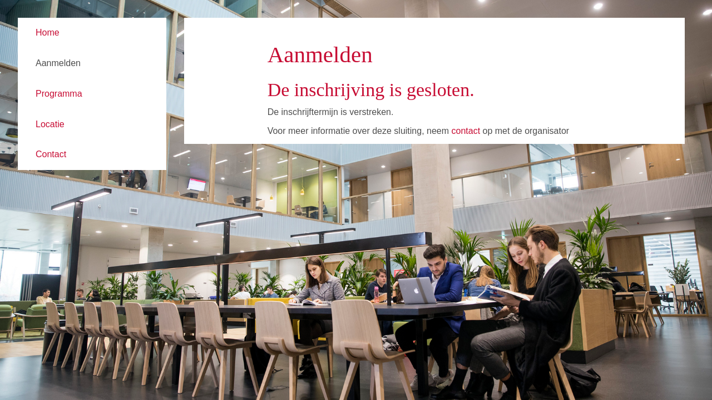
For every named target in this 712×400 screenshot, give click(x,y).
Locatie (50, 124)
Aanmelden (58, 63)
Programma (59, 93)
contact (465, 131)
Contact (51, 154)
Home (48, 32)
